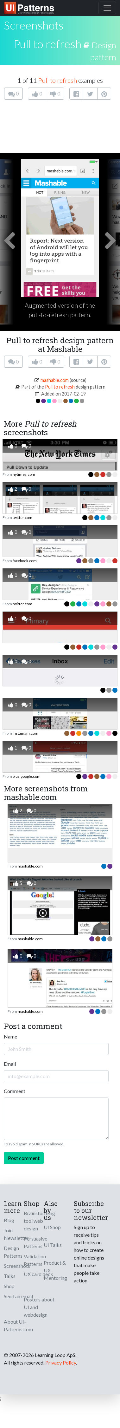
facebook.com (25, 560)
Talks (10, 1276)
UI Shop (52, 1227)
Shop (9, 1286)
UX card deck (38, 1274)
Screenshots (17, 1266)
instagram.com (25, 733)
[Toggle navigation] (107, 8)
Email (10, 1064)
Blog (9, 1220)
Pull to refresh (47, 43)
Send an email (18, 1296)
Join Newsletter (16, 1234)
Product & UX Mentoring (55, 1270)
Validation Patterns (35, 1260)
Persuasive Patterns (35, 1242)
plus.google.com (27, 776)
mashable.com (55, 380)
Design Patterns (13, 1252)
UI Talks (53, 1245)
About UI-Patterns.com (18, 1325)
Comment (14, 1091)
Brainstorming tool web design (39, 1220)
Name (10, 1036)
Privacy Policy (60, 1362)
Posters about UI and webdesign (39, 1307)
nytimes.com (24, 474)
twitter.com (22, 517)
